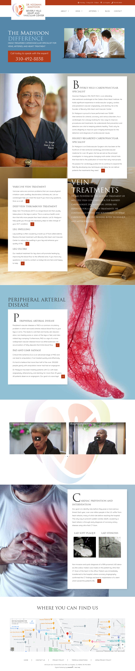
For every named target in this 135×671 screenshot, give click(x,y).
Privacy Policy (58, 660)
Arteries (95, 11)
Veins (80, 11)
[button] (67, 456)
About (66, 11)
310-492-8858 (117, 2)
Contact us (40, 660)
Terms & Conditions (79, 660)
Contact (118, 11)
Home (26, 660)
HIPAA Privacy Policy (103, 660)
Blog (107, 11)
